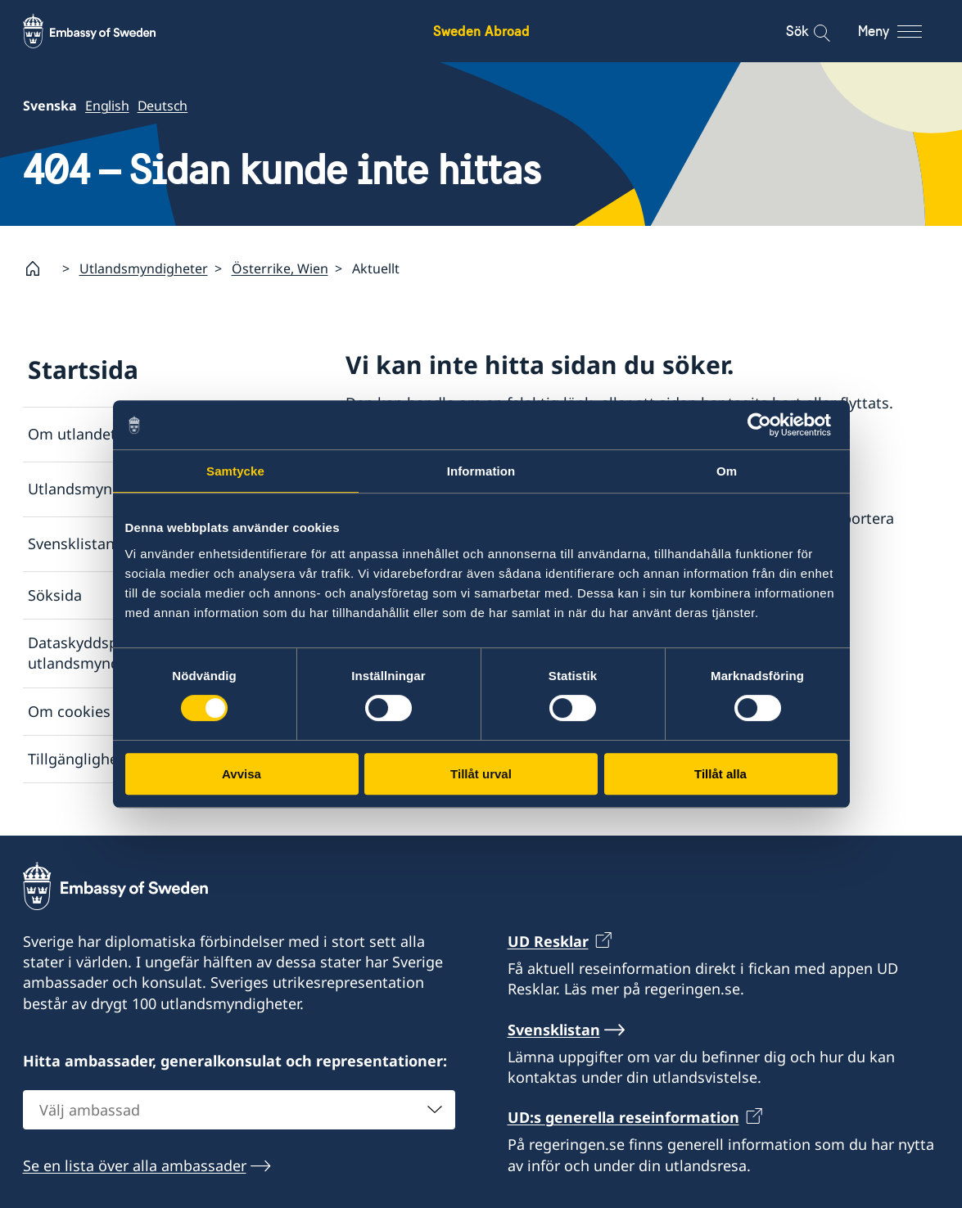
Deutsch (162, 106)
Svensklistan (71, 543)
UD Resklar (548, 941)
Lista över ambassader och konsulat (503, 451)
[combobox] (239, 1109)
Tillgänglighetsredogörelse (121, 758)
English (107, 106)
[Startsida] (39, 268)
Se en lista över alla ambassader (134, 1164)
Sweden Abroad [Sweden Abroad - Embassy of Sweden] (481, 30)
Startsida (83, 369)
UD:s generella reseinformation (623, 1117)
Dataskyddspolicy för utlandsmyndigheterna (107, 653)
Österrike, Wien (280, 268)
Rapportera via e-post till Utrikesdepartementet (511, 585)
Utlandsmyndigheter (143, 268)
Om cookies (69, 710)
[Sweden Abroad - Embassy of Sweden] (105, 31)
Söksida (55, 595)
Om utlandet (72, 434)
